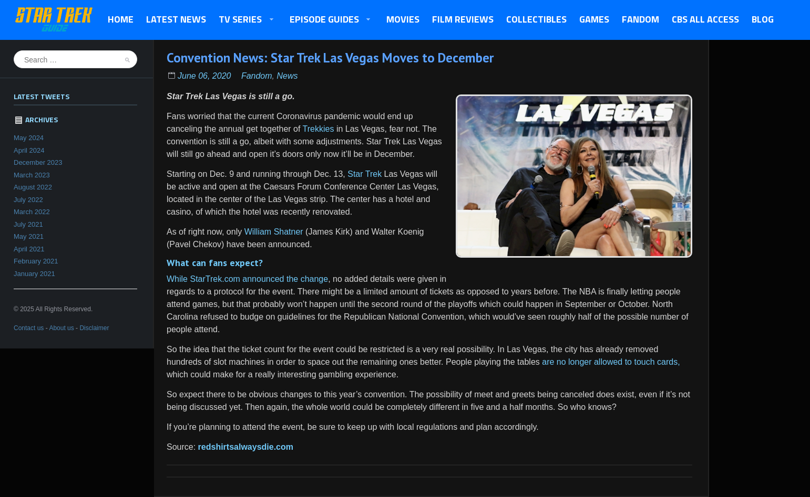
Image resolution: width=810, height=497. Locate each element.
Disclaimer (94, 328)
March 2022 (32, 212)
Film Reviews (463, 19)
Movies (402, 19)
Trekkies (317, 128)
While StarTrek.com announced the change (247, 278)
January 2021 (34, 274)
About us (61, 328)
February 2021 (36, 261)
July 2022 (28, 200)
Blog (763, 19)
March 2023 (32, 175)
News (287, 75)
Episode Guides (327, 20)
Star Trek (364, 174)
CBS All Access (705, 19)
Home (121, 19)
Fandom (640, 19)
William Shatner (273, 231)
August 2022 (33, 187)
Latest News (176, 19)
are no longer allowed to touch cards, (611, 361)
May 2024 (29, 138)
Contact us (29, 328)
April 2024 (29, 150)
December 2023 (38, 162)
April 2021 (29, 249)
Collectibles (536, 19)
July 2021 (28, 224)
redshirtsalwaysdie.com (245, 446)
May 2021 (29, 236)
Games (594, 19)
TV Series (243, 20)
